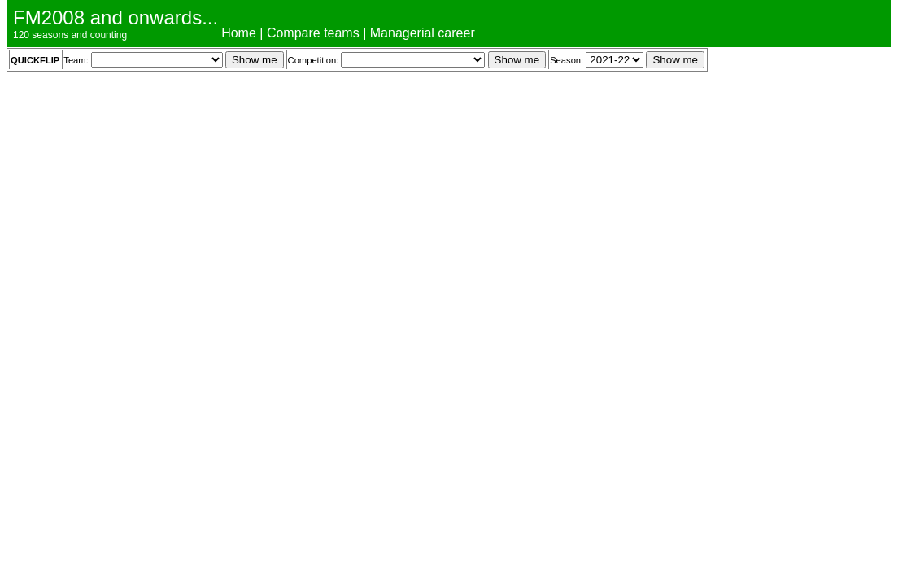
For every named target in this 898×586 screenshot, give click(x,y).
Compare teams (313, 33)
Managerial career (422, 33)
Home (238, 33)
